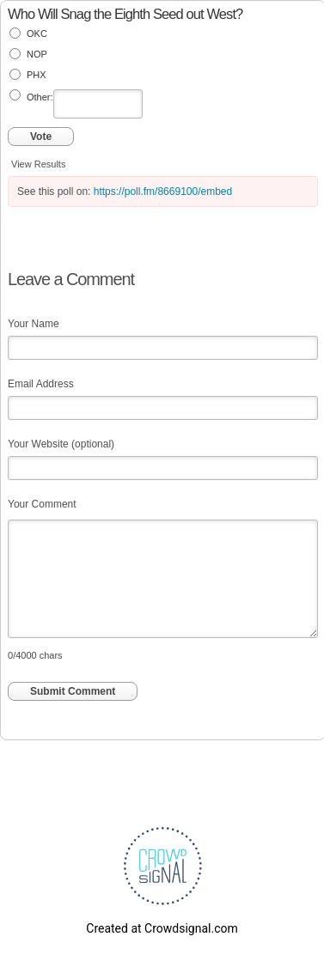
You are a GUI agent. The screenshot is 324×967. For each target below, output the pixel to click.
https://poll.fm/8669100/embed (163, 191)
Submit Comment (72, 691)
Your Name (33, 324)
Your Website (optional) (61, 444)
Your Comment (42, 504)
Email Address (41, 384)
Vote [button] (41, 137)
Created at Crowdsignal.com (161, 928)
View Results (38, 164)
